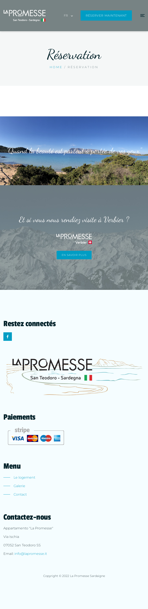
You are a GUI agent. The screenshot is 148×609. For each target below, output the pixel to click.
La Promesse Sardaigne (87, 576)
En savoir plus (74, 255)
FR (66, 15)
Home (56, 67)
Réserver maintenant (106, 15)
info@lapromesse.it (30, 554)
